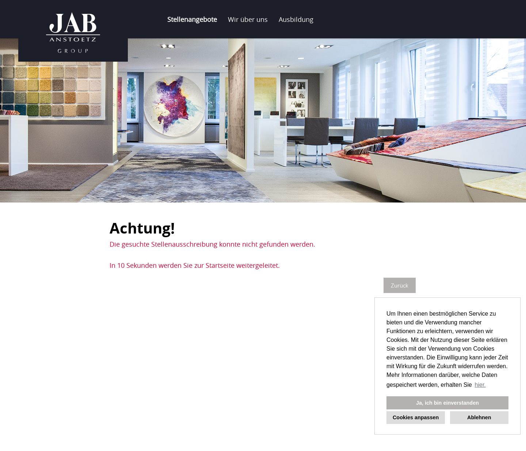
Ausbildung (296, 19)
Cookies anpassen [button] (416, 417)
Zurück (399, 285)
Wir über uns (248, 19)
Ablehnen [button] (479, 417)
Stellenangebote (192, 19)
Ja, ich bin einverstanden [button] (447, 403)
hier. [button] (480, 385)
